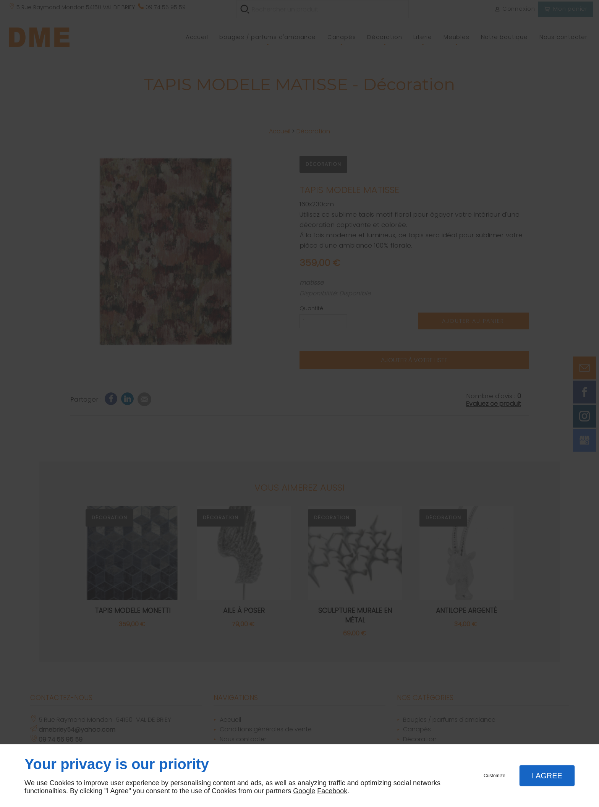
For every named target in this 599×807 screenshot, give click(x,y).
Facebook (332, 791)
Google (304, 791)
